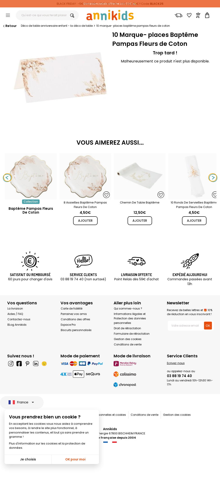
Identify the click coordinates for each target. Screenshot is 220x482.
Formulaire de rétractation (132, 334)
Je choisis (28, 459)
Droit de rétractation (127, 328)
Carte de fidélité (71, 308)
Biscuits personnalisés (76, 330)
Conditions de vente (127, 344)
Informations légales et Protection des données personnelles (130, 318)
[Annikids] (110, 15)
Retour (9, 26)
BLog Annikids (17, 325)
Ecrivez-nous (176, 363)
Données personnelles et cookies (104, 415)
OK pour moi (75, 459)
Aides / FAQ (15, 314)
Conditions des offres (75, 319)
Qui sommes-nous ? (128, 308)
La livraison (15, 308)
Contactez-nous (18, 319)
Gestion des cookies (127, 339)
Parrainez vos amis (74, 314)
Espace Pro (68, 325)
